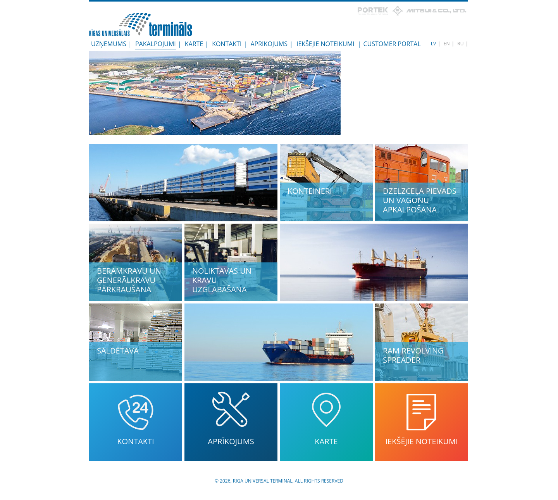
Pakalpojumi (155, 44)
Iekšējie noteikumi (325, 44)
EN (447, 43)
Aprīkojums (269, 44)
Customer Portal (391, 44)
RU (460, 43)
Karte (194, 44)
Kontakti (226, 44)
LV (433, 43)
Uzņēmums (108, 44)
